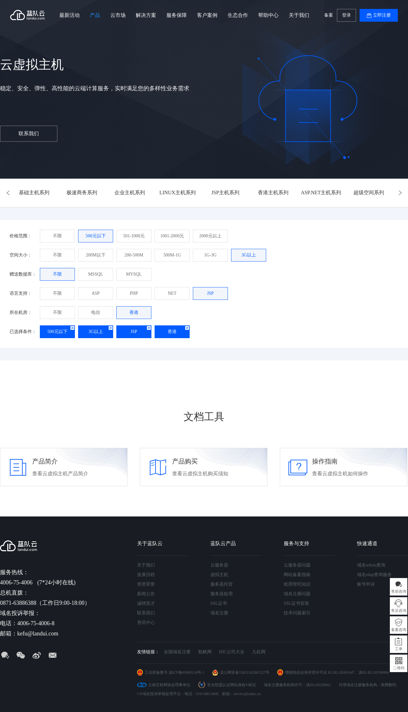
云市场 (118, 15)
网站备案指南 (297, 574)
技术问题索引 (297, 613)
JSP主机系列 (225, 192)
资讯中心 (146, 622)
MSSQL (95, 274)
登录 (346, 15)
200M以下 (95, 255)
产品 (95, 15)
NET (172, 293)
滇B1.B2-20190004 (373, 672)
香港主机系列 (273, 192)
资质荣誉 (146, 584)
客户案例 (207, 15)
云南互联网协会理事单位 (169, 685)
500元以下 (96, 236)
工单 (399, 649)
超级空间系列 (368, 192)
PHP (134, 293)
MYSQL (134, 274)
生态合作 (238, 15)
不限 (57, 236)
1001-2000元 (172, 236)
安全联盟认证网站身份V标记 (231, 685)
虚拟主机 (219, 574)
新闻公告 (146, 593)
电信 (95, 312)
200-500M (133, 255)
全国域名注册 (177, 651)
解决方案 (146, 15)
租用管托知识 (297, 584)
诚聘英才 (146, 603)
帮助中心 (268, 15)
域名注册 (219, 613)
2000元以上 (210, 236)
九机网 (259, 651)
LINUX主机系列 (177, 192)
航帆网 (205, 651)
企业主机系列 (129, 192)
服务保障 (176, 15)
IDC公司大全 (231, 651)
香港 (133, 312)
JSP (210, 293)
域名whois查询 (371, 565)
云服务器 (219, 565)
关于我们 (299, 15)
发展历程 (146, 574)
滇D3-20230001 (318, 685)
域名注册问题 (297, 593)
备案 (328, 15)
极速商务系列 (82, 192)
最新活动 (69, 15)
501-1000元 (134, 236)
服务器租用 (221, 593)
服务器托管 (221, 584)
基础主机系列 (34, 192)
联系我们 (28, 133)
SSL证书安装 (296, 603)
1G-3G (210, 255)
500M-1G (172, 255)
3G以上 (248, 255)
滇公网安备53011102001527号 (244, 672)
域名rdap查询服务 (374, 574)
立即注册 (382, 15)
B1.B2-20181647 (341, 672)
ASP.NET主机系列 (321, 192)
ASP (95, 293)
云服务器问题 (297, 565)
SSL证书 (218, 603)
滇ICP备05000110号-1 (186, 672)
